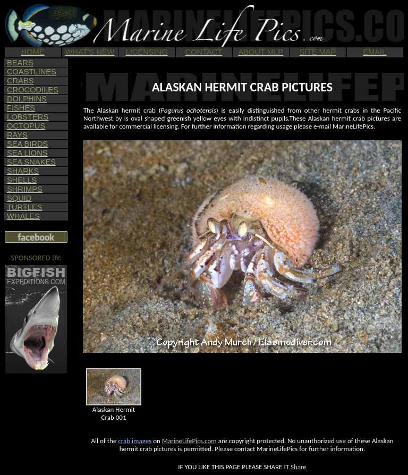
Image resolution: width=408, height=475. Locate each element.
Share (299, 467)
